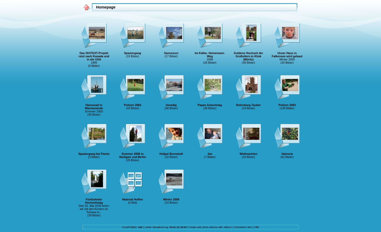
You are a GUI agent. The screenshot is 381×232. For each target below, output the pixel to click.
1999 (210, 59)
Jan (209, 153)
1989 (94, 62)
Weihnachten (248, 153)
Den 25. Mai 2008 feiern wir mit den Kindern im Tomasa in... (94, 209)
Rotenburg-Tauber (248, 105)
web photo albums (207, 227)
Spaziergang (132, 53)
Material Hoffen (132, 199)
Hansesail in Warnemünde (94, 106)
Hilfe (256, 227)
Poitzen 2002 (132, 105)
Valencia (287, 153)
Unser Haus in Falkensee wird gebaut (287, 54)
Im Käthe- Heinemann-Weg (210, 54)
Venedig (171, 105)
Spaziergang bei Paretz (94, 153)
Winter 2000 (287, 59)
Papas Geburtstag (210, 105)
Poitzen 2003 (287, 105)
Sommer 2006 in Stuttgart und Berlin (132, 155)
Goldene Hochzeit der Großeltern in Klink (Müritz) (248, 56)
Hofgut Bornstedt (171, 153)
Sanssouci (171, 53)
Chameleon (240, 227)
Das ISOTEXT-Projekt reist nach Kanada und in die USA (94, 56)
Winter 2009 (171, 199)
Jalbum (228, 227)
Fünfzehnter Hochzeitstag (94, 201)
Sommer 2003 (94, 111)
